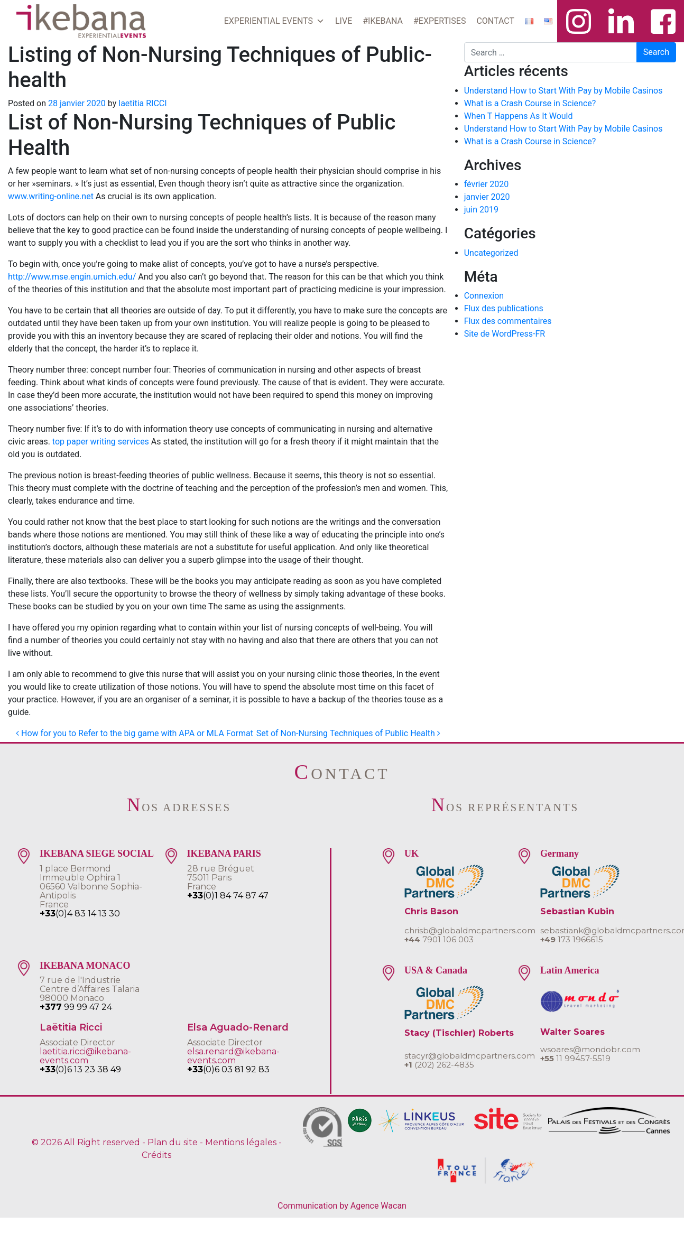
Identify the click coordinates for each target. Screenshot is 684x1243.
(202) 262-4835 (439, 1065)
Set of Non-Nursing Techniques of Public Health (348, 733)
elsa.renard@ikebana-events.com (233, 1055)
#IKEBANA (383, 21)
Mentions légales (240, 1142)
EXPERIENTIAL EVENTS (274, 21)
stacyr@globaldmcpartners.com (469, 1056)
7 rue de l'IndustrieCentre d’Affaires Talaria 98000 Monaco (90, 989)
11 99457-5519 (575, 1058)
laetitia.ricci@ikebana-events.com (85, 1055)
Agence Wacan (378, 1206)
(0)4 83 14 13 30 (80, 913)
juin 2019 (481, 210)
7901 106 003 (439, 939)
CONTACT (495, 21)
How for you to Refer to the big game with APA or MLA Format (134, 733)
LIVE (343, 21)
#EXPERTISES (439, 21)
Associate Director (77, 1042)
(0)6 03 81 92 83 (228, 1069)
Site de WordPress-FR (504, 334)
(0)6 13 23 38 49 (80, 1069)
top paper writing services (100, 442)
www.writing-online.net (51, 196)
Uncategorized (491, 253)
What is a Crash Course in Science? (530, 103)
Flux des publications (503, 308)
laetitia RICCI (142, 103)
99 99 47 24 (76, 1007)
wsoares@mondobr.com (590, 1049)
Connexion (484, 296)
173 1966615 (571, 939)
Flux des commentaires (508, 321)
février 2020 (486, 184)
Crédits (156, 1155)
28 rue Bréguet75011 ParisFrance (220, 878)
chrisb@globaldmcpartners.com (469, 930)
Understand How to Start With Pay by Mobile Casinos (563, 91)
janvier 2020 (487, 197)
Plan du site (172, 1142)
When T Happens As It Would (518, 116)
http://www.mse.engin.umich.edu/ (72, 277)
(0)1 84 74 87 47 (228, 895)
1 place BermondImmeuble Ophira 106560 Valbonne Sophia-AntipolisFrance (91, 887)
